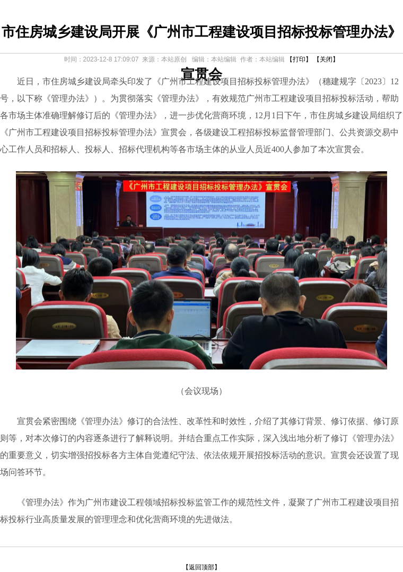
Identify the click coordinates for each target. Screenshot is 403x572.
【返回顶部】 (201, 567)
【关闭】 (326, 59)
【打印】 (299, 59)
